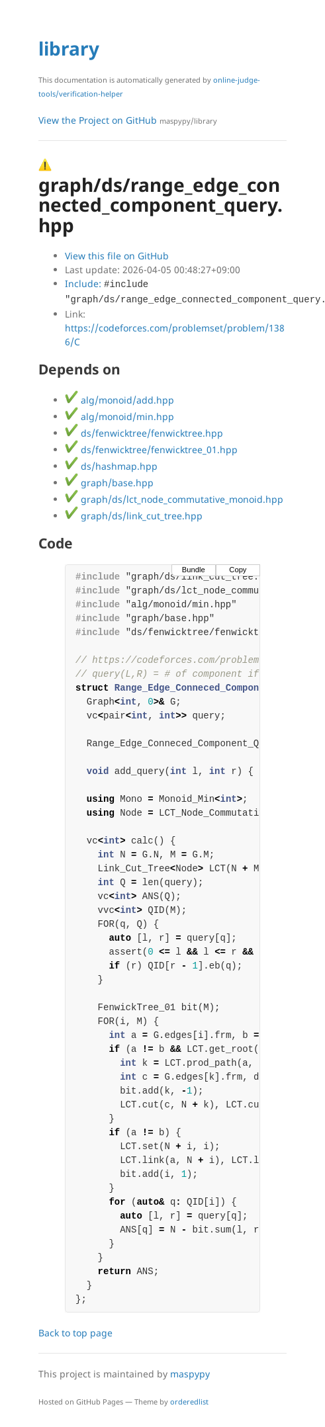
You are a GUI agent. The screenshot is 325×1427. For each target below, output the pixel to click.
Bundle (193, 570)
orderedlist (189, 1401)
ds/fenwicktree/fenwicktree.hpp (144, 433)
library (68, 48)
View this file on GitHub (117, 255)
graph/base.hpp (109, 482)
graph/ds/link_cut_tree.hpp (134, 515)
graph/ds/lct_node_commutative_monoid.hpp (174, 499)
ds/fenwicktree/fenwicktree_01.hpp (151, 449)
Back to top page (75, 1332)
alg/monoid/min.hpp (119, 416)
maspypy (190, 1373)
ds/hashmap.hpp (111, 466)
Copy (237, 570)
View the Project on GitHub (127, 120)
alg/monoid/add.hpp (119, 400)
